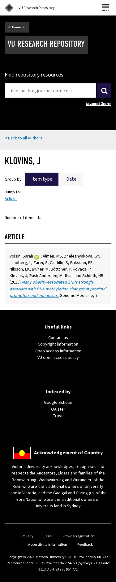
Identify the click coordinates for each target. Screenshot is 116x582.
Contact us (58, 338)
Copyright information (58, 344)
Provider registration (78, 536)
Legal (48, 536)
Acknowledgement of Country (68, 452)
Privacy (27, 536)
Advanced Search (98, 103)
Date (71, 179)
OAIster (58, 409)
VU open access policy (58, 358)
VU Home (14, 27)
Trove (58, 416)
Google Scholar (58, 402)
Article (11, 199)
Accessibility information (47, 544)
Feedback (85, 544)
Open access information (58, 351)
